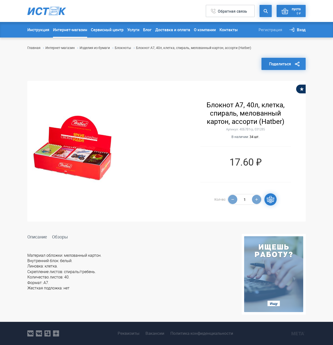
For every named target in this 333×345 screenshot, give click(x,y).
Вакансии (155, 333)
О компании (205, 29)
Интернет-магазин (70, 29)
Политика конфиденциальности (201, 333)
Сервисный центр (107, 29)
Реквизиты (128, 333)
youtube (56, 333)
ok (47, 333)
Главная (34, 47)
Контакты (228, 29)
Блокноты (123, 47)
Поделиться (280, 64)
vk (30, 333)
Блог (147, 29)
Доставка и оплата (172, 29)
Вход (301, 29)
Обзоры (60, 237)
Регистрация (270, 29)
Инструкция (38, 29)
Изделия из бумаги (95, 47)
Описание (37, 237)
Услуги (133, 29)
